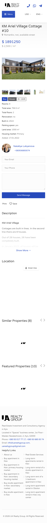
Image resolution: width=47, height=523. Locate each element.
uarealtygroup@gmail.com (13, 446)
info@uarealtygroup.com (19, 443)
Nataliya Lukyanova (23, 146)
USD (27, 14)
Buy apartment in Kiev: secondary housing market (11, 476)
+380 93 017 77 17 (17, 439)
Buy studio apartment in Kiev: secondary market (13, 485)
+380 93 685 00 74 (35, 439)
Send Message (23, 195)
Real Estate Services (34, 455)
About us (8, 455)
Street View (32, 268)
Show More (23, 250)
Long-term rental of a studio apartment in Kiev (35, 470)
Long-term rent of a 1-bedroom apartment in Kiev (34, 479)
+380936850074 (22, 150)
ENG (38, 14)
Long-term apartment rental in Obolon (35, 487)
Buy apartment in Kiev (11, 459)
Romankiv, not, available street (19, 35)
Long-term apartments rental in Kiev (34, 461)
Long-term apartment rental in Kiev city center (35, 495)
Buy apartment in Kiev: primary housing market (13, 467)
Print (4, 204)
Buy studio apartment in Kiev (13, 493)
